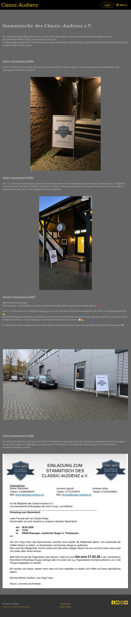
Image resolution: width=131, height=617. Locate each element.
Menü (121, 5)
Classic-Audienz (19, 4)
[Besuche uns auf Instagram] (122, 602)
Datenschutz (65, 606)
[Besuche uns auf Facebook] (113, 602)
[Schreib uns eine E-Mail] (126, 602)
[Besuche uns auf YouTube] (117, 602)
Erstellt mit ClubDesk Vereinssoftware (16, 607)
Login (107, 5)
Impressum (65, 603)
